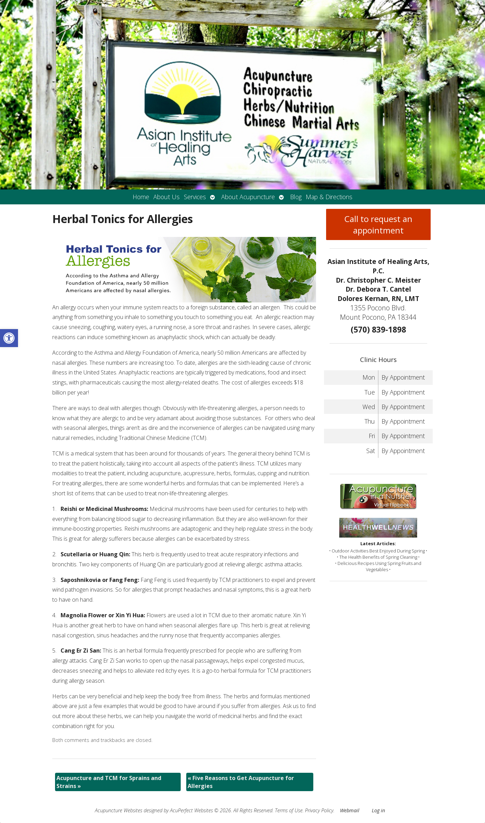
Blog (296, 197)
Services (195, 197)
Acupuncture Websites (118, 810)
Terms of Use (289, 810)
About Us (166, 197)
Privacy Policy (319, 810)
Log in (378, 810)
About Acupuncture (248, 197)
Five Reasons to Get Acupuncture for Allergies (241, 781)
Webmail (349, 810)
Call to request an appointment (378, 224)
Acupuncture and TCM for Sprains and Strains (108, 781)
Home (141, 197)
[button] (9, 338)
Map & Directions (329, 197)
